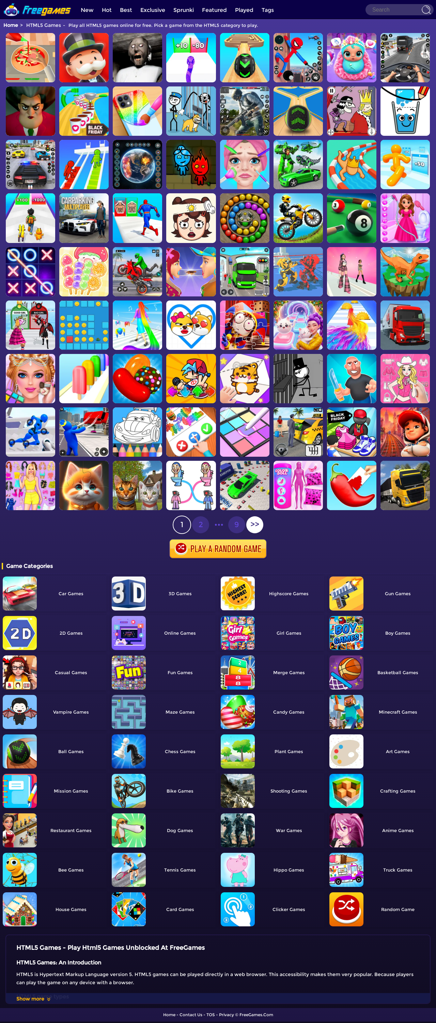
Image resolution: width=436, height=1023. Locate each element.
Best (126, 10)
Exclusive (152, 10)
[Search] (399, 9)
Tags (268, 10)
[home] (37, 2)
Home (10, 25)
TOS (210, 1014)
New (87, 10)
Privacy (226, 1014)
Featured (214, 10)
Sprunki (183, 10)
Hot (107, 10)
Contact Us (191, 1014)
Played (244, 10)
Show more (33, 999)
